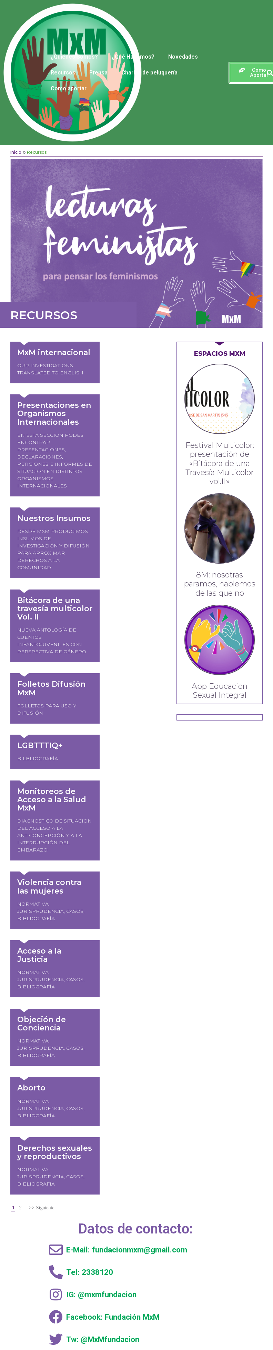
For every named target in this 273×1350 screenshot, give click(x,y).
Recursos (63, 72)
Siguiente (45, 897)
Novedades (183, 56)
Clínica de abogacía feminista (80, 1154)
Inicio (15, 152)
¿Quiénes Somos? (74, 56)
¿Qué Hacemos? (133, 56)
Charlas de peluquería (149, 72)
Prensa (98, 72)
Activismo (80, 1130)
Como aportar (69, 88)
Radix (195, 1327)
